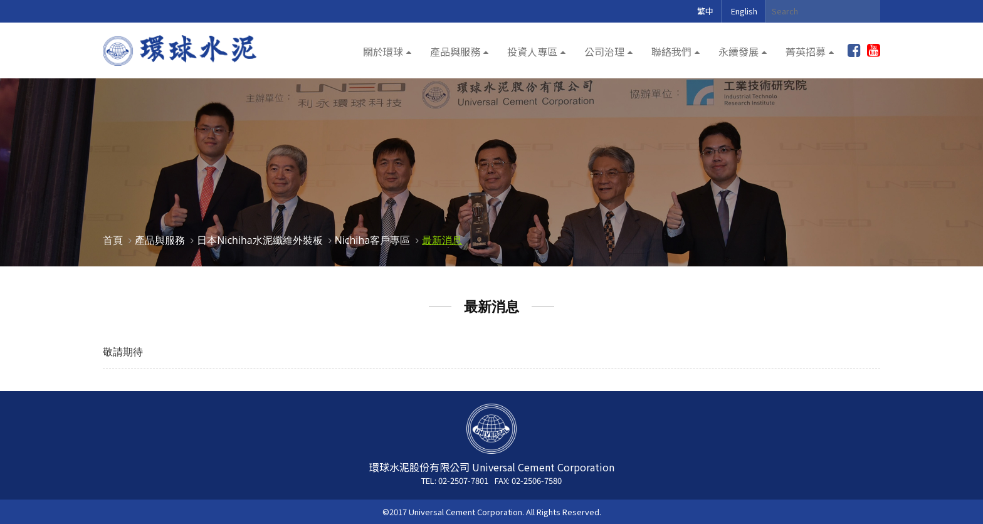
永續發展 (738, 51)
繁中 (705, 11)
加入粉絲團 (854, 50)
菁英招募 (806, 51)
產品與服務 (455, 51)
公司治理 (604, 51)
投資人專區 (532, 51)
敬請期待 (123, 352)
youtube (873, 50)
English (744, 11)
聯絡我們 (671, 51)
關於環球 (383, 51)
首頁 (113, 240)
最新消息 (442, 240)
